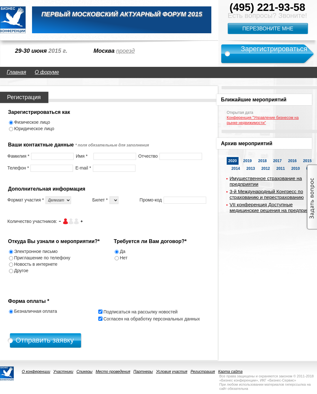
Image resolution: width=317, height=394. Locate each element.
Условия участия (171, 371)
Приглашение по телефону (42, 257)
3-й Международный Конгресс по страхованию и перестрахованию (267, 194)
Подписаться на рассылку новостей (140, 311)
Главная (16, 72)
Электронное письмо (36, 251)
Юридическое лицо (34, 128)
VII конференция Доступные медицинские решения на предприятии (273, 207)
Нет (123, 257)
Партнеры (143, 371)
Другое (21, 270)
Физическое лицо (32, 122)
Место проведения (113, 371)
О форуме (47, 72)
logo (13, 19)
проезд (125, 51)
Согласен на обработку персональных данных (151, 318)
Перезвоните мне (267, 28)
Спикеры (85, 371)
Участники (63, 371)
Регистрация (203, 371)
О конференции (36, 371)
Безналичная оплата (35, 311)
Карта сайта (230, 371)
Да (122, 251)
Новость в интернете (35, 264)
